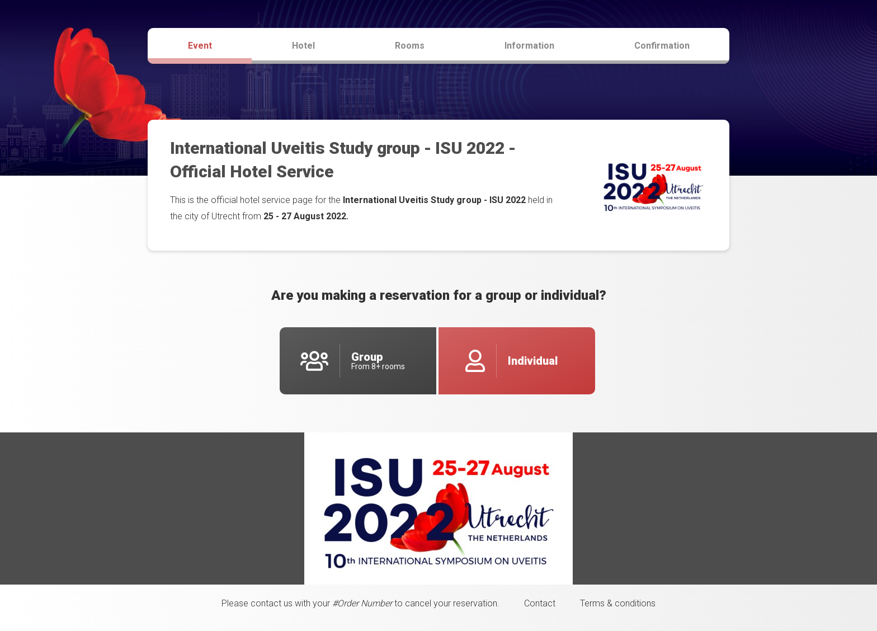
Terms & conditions (618, 603)
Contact (539, 603)
